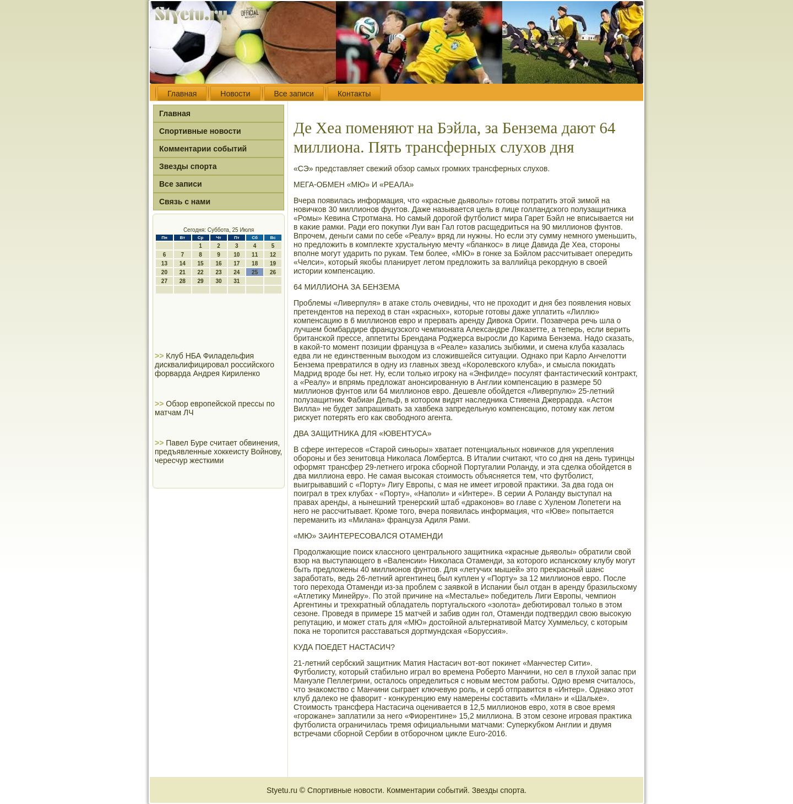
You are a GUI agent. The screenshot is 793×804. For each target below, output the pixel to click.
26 (273, 272)
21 (183, 272)
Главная (182, 93)
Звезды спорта (187, 166)
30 (218, 281)
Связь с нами (184, 201)
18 (255, 263)
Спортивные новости (200, 131)
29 (201, 281)
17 (236, 263)
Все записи (294, 93)
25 (255, 272)
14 (183, 263)
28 (183, 281)
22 (201, 272)
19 (273, 263)
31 (236, 281)
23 (218, 272)
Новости (235, 93)
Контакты (354, 93)
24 (236, 272)
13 (164, 263)
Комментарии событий (203, 148)
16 (218, 263)
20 (164, 272)
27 (164, 281)
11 (255, 255)
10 (236, 255)
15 (201, 263)
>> (160, 355)
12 (273, 255)
